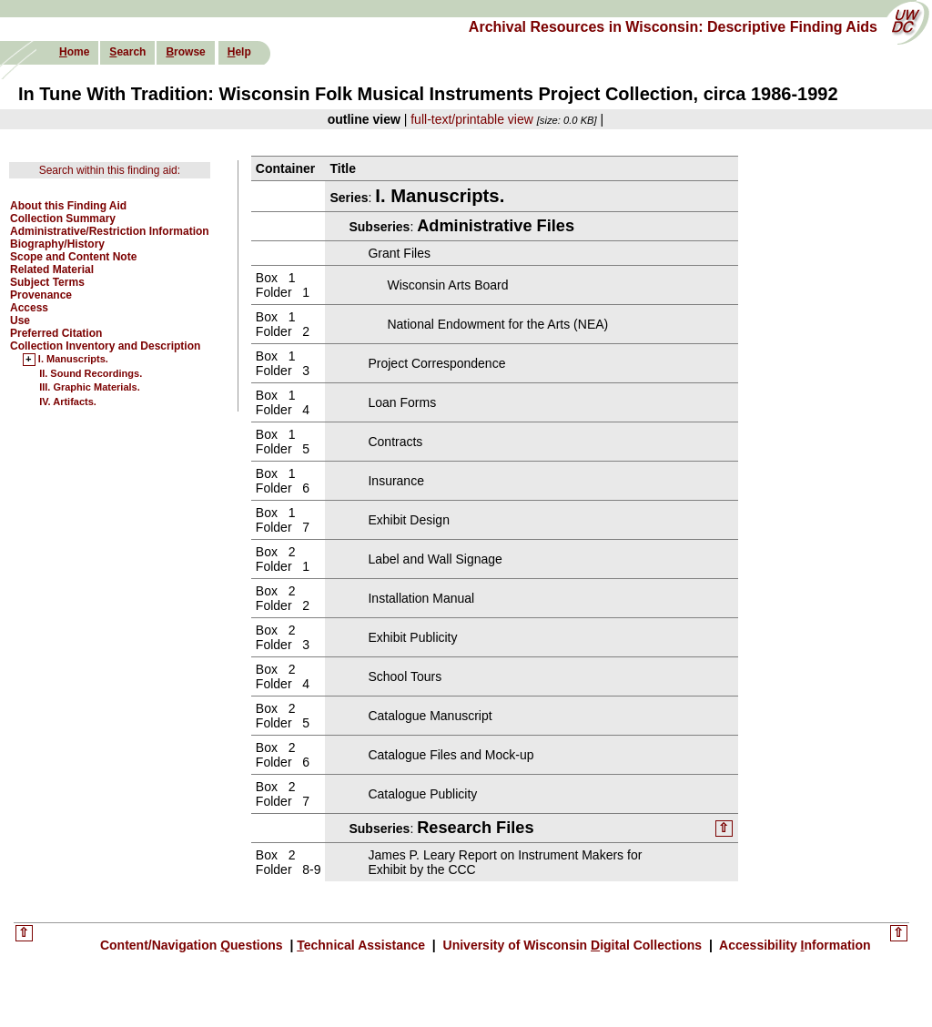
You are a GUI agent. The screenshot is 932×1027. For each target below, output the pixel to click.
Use (20, 320)
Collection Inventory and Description (105, 346)
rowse (185, 52)
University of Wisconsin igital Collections (572, 945)
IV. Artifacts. (67, 401)
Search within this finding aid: (109, 170)
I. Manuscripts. (73, 359)
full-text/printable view (471, 119)
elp (239, 52)
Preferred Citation (56, 333)
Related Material (52, 269)
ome (74, 52)
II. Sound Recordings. (90, 373)
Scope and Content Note (73, 256)
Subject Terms (47, 282)
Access (29, 307)
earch (127, 52)
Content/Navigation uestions (193, 945)
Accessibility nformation (793, 945)
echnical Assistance (363, 945)
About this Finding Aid (68, 205)
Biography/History (57, 244)
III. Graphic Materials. (89, 386)
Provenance (41, 295)
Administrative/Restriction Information (109, 231)
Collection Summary (63, 218)
